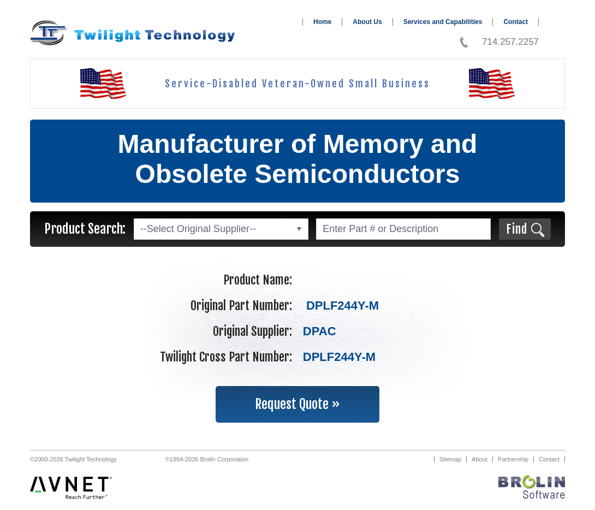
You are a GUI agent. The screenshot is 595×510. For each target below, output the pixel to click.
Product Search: (85, 229)
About (479, 459)
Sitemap (450, 459)
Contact (515, 22)
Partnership (513, 459)
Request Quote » (297, 404)
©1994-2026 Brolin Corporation (206, 459)
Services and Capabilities (443, 22)
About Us (367, 22)
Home (322, 22)
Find (516, 229)
